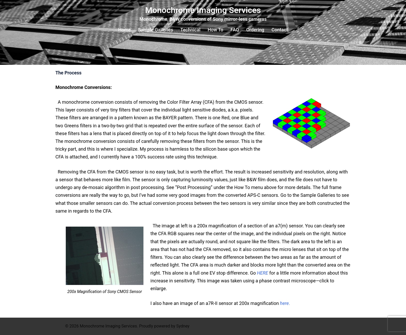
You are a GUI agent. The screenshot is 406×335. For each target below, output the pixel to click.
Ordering (255, 29)
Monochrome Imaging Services (203, 10)
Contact (279, 29)
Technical (190, 29)
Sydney (183, 326)
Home (124, 29)
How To (215, 29)
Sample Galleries (155, 29)
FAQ (234, 29)
